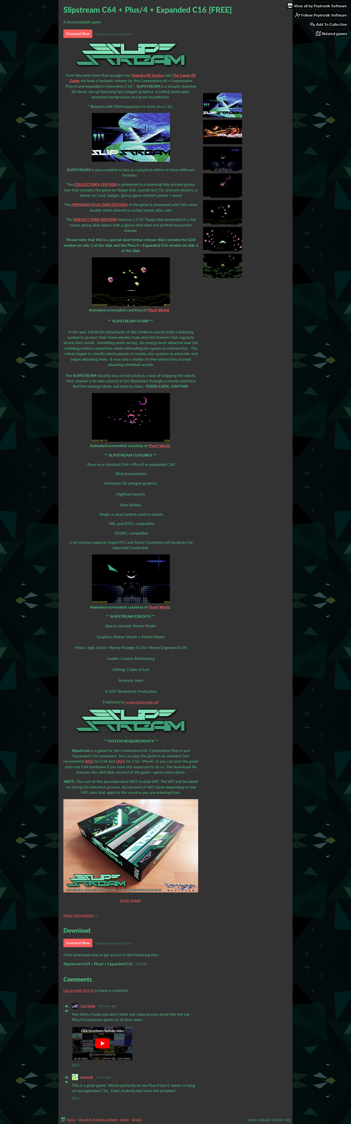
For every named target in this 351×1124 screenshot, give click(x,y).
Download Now (78, 34)
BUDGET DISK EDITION (95, 219)
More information (80, 915)
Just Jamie (87, 1006)
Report (124, 1119)
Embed (136, 1119)
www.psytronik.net (142, 702)
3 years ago (103, 1077)
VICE (89, 761)
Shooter (277, 1119)
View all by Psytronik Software (97, 1119)
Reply (76, 1065)
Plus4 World (158, 310)
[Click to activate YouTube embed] (102, 1043)
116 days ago (107, 1006)
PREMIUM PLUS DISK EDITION (99, 204)
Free (287, 1119)
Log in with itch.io (78, 990)
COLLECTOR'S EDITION (95, 184)
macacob (86, 1077)
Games (252, 1119)
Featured (264, 1119)
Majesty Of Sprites (147, 75)
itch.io (71, 1119)
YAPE (120, 761)
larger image (130, 900)
